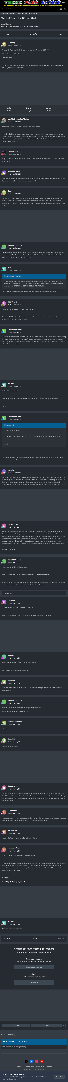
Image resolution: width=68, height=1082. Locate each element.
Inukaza (11, 655)
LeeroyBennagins (15, 329)
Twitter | (15, 13)
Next (60, 34)
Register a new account (34, 967)
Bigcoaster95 (13, 786)
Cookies (49, 1067)
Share (16, 1025)
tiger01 (11, 191)
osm (9, 267)
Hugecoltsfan (13, 811)
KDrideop (11, 43)
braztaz (11, 384)
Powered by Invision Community (34, 1069)
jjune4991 (12, 680)
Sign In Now (34, 982)
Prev (7, 34)
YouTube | (28, 13)
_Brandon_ (12, 600)
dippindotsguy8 (14, 171)
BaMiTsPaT (12, 831)
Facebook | (21, 13)
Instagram (34, 13)
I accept (59, 1077)
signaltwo (12, 470)
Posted (15, 45)
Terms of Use (7, 1077)
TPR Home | (5, 13)
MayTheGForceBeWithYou (18, 119)
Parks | (11, 13)
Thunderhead (13, 151)
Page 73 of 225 (34, 34)
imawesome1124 (15, 245)
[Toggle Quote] (5, 276)
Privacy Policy (29, 1067)
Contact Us (40, 1067)
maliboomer (7, 24)
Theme (19, 1067)
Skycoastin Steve (15, 722)
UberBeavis (12, 302)
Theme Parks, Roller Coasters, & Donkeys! (26, 26)
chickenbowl (13, 524)
